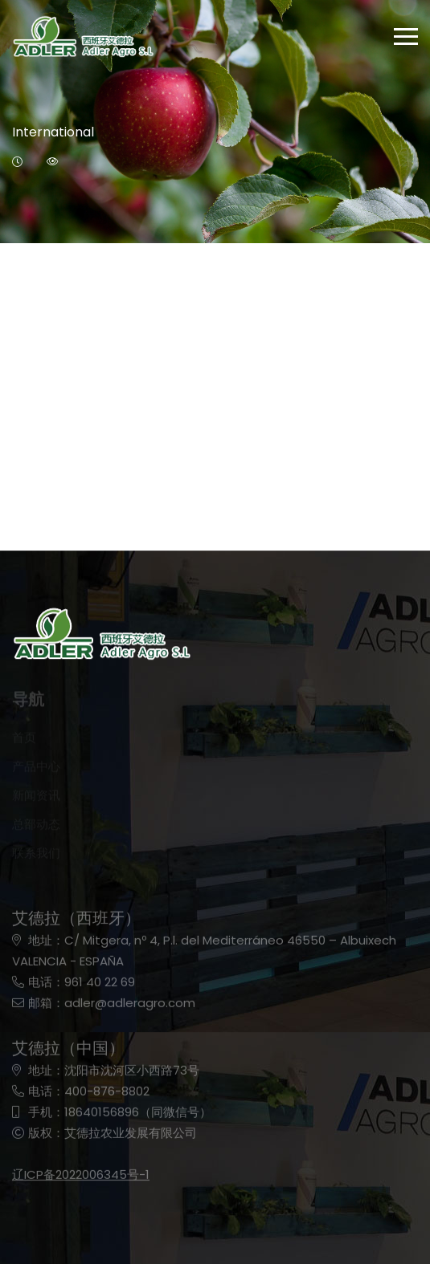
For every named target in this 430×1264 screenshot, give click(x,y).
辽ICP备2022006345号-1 (80, 1180)
